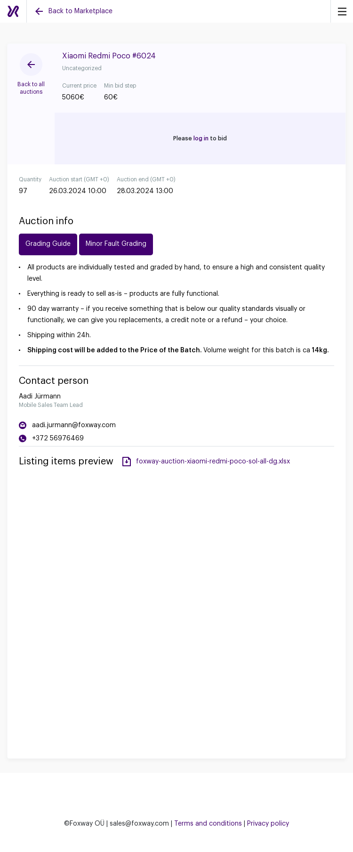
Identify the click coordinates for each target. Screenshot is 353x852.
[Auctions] (13, 11)
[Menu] (341, 11)
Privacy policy (268, 823)
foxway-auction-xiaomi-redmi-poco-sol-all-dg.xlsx (213, 461)
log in (201, 138)
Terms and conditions (208, 823)
